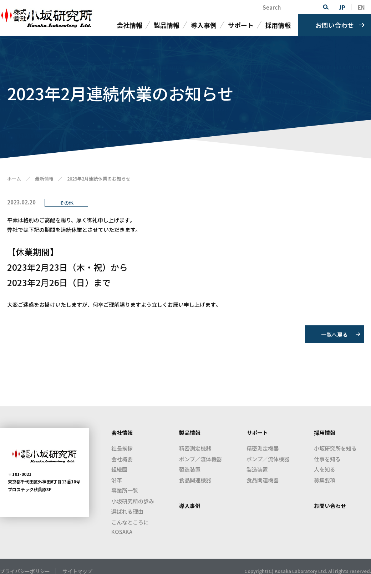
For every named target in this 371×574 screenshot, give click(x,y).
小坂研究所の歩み (132, 501)
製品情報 (166, 25)
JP (342, 7)
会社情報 (129, 25)
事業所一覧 (124, 490)
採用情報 (278, 25)
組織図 (119, 469)
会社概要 (122, 459)
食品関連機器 (195, 480)
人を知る (324, 469)
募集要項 (324, 480)
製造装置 (189, 469)
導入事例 (204, 25)
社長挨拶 (122, 448)
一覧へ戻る (334, 334)
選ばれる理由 (127, 511)
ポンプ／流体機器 (200, 459)
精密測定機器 (195, 448)
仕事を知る (327, 459)
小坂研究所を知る (335, 448)
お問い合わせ (334, 25)
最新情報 (44, 178)
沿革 (116, 480)
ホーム (14, 178)
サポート (241, 25)
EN (361, 7)
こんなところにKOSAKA (130, 526)
